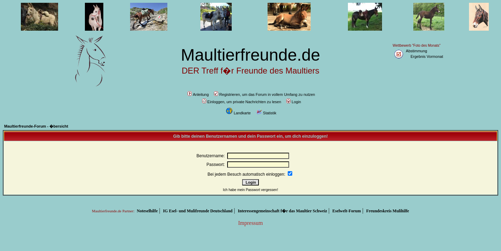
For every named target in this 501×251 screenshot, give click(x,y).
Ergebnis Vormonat (427, 56)
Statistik (266, 113)
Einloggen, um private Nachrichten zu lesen (241, 102)
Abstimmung (416, 51)
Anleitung (198, 94)
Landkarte (238, 113)
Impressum (250, 223)
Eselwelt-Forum (346, 210)
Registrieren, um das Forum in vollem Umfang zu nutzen (264, 94)
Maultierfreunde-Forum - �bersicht (36, 126)
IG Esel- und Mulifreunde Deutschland (197, 210)
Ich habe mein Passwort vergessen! (250, 190)
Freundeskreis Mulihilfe (387, 210)
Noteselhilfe (147, 210)
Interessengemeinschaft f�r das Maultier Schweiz (282, 210)
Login (293, 102)
